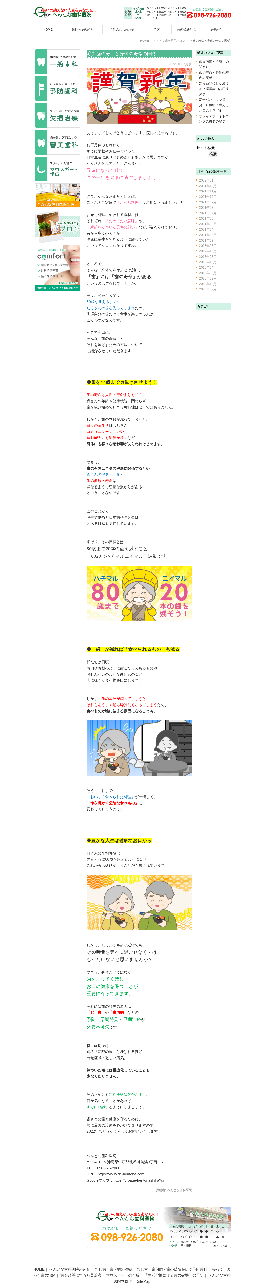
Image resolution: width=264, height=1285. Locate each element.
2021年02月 (208, 240)
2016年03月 (208, 273)
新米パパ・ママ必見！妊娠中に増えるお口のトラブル (214, 105)
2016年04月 (208, 267)
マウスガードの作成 (122, 1266)
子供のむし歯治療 (122, 29)
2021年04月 (208, 229)
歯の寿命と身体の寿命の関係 (126, 53)
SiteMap (143, 1272)
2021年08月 (208, 207)
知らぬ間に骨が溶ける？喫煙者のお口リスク (214, 88)
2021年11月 (208, 191)
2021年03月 (208, 235)
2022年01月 (208, 180)
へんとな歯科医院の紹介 (69, 1260)
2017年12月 (208, 251)
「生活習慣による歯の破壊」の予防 (174, 1266)
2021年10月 (208, 196)
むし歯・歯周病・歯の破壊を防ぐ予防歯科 (172, 1260)
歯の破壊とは (186, 29)
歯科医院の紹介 (82, 29)
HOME (48, 29)
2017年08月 (208, 256)
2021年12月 (208, 186)
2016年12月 (208, 262)
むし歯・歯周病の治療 (113, 1260)
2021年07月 (208, 213)
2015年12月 (208, 284)
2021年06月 (208, 218)
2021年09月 (208, 202)
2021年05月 (208, 224)
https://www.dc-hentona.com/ (121, 1174)
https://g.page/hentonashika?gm (139, 1180)
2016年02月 (208, 278)
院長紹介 (216, 29)
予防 (157, 29)
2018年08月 (208, 246)
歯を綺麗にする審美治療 (80, 1266)
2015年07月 (208, 289)
